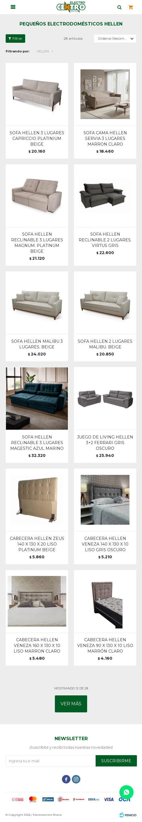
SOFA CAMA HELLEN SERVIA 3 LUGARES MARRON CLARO (105, 138)
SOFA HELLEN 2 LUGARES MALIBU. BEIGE (105, 344)
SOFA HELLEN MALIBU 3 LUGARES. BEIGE (37, 344)
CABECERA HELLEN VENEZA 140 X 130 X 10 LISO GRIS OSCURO (105, 544)
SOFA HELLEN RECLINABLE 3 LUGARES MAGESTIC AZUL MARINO (37, 443)
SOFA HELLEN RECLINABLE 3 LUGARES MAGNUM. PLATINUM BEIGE (37, 243)
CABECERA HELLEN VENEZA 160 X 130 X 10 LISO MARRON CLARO (37, 645)
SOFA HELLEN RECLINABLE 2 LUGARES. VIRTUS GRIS (105, 240)
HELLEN (42, 51)
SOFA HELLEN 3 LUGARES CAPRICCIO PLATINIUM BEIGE (37, 138)
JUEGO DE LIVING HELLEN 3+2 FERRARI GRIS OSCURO (105, 443)
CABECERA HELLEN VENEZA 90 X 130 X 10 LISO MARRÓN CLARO (105, 645)
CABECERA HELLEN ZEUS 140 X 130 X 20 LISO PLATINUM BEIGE (37, 544)
